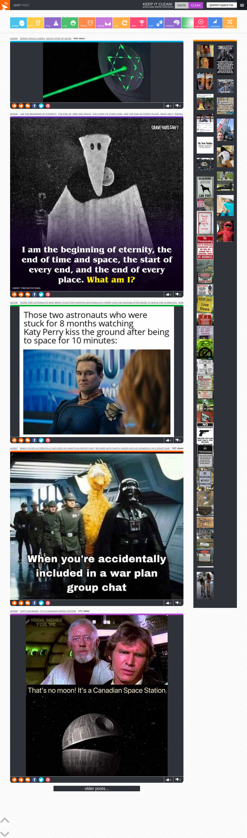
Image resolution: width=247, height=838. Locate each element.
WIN (138, 23)
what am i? (166, 114)
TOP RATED (200, 23)
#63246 (14, 114)
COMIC (190, 23)
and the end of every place (141, 114)
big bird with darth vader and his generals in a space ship (133, 448)
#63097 (14, 448)
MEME (18, 23)
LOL (69, 23)
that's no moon (29, 611)
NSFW (104, 23)
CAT (156, 23)
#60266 (14, 38)
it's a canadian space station (58, 611)
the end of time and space (74, 114)
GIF (121, 23)
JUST (21, 5)
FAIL (52, 23)
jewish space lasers (32, 38)
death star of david (58, 38)
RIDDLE (173, 23)
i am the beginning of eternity (38, 114)
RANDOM (229, 23)
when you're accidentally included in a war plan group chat (57, 448)
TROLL (86, 23)
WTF (34, 23)
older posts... (97, 788)
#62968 (14, 611)
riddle (179, 114)
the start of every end (107, 114)
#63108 (14, 302)
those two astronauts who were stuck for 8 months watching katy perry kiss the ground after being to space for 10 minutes (98, 302)
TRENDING (215, 23)
